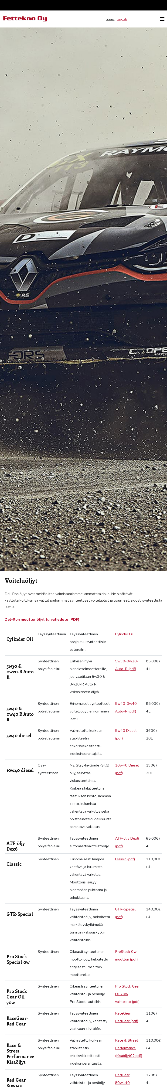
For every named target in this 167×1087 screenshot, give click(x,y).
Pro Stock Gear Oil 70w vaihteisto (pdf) (127, 994)
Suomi (110, 19)
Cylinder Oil (124, 634)
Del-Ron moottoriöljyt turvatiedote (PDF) (42, 619)
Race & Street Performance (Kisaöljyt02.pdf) (128, 1048)
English (122, 19)
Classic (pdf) (125, 859)
